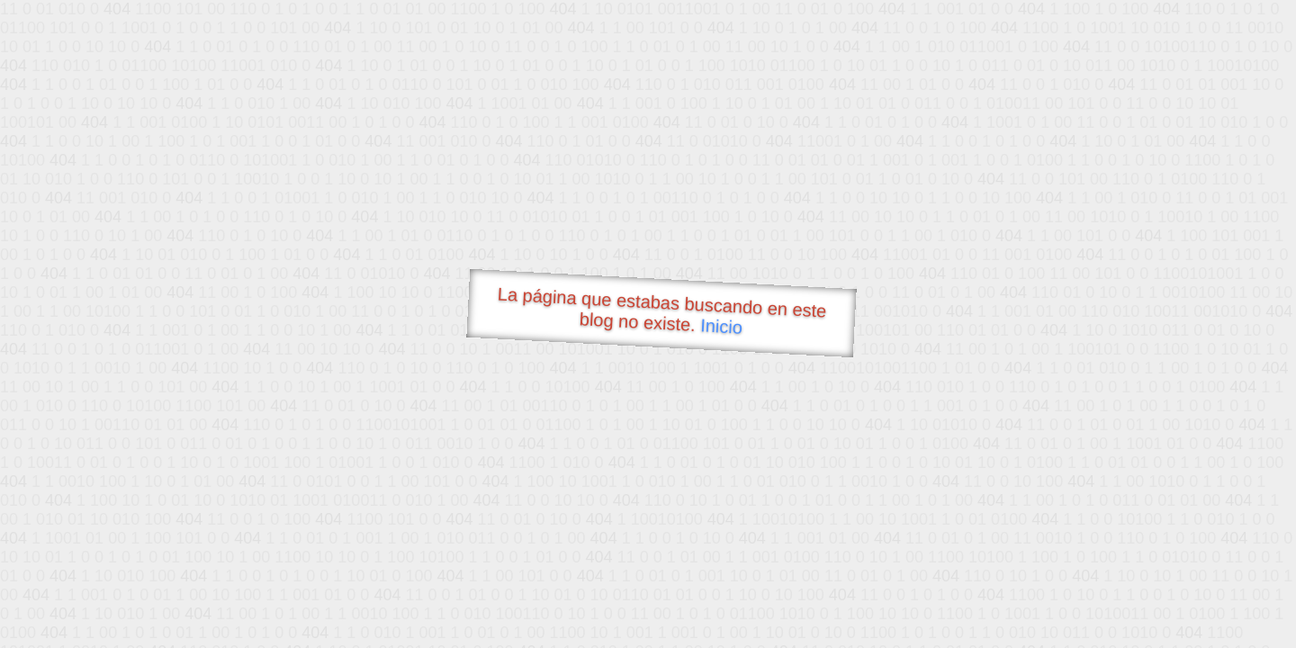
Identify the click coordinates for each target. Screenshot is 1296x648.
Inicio (721, 326)
